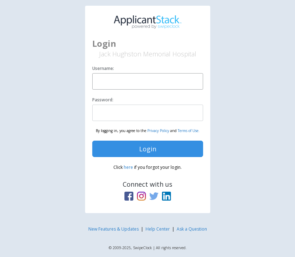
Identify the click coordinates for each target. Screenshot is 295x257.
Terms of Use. (189, 130)
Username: (103, 68)
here (128, 167)
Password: (102, 100)
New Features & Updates (113, 229)
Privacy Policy (158, 130)
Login (147, 149)
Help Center (158, 229)
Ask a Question (192, 229)
